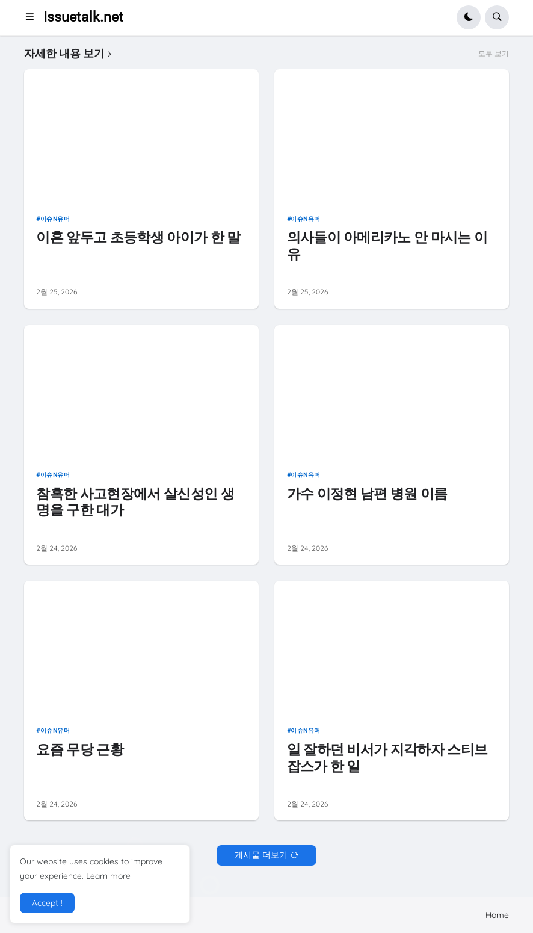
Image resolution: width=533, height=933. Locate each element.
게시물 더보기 (261, 854)
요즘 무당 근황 (79, 750)
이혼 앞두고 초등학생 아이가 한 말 (138, 237)
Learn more (108, 875)
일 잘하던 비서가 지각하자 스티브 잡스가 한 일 (387, 758)
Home (497, 915)
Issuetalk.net (83, 17)
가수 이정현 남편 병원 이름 (367, 494)
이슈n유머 (55, 218)
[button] (33, 17)
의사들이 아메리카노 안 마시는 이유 (387, 245)
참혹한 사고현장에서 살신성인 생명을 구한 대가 (135, 502)
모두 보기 (493, 53)
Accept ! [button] (47, 902)
